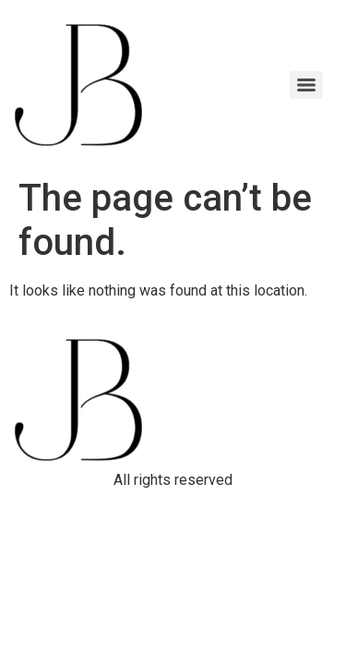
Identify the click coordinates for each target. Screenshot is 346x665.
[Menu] (306, 85)
